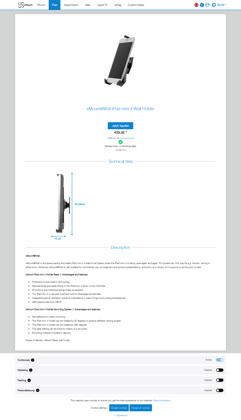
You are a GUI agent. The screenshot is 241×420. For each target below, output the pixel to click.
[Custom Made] (136, 5)
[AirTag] (118, 5)
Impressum (120, 415)
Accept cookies (119, 407)
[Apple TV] (102, 5)
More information (162, 400)
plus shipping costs (127, 138)
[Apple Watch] (71, 5)
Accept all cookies (141, 407)
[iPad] (54, 5)
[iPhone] (41, 5)
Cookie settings (99, 407)
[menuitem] (41, 5)
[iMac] (88, 5)
